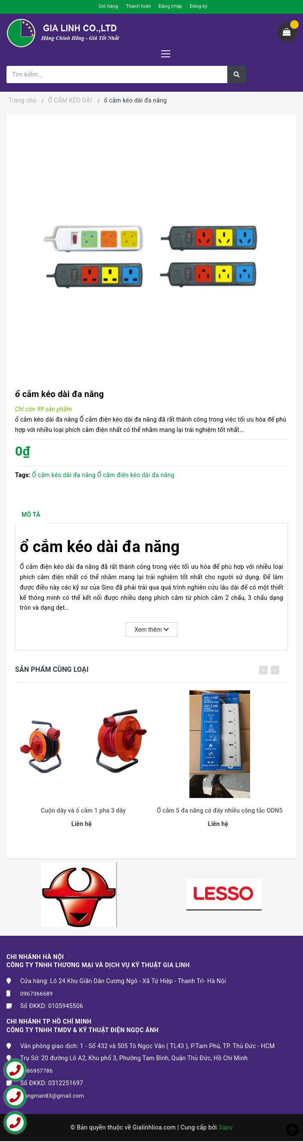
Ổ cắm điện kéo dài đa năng (135, 475)
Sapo (226, 1128)
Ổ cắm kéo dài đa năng (64, 475)
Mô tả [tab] (31, 515)
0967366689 (36, 994)
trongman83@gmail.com (52, 1096)
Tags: (23, 475)
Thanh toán (138, 6)
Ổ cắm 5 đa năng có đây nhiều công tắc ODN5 (219, 815)
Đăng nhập (170, 6)
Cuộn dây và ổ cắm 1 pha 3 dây (83, 815)
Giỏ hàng (108, 6)
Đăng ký (198, 6)
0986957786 (36, 1071)
